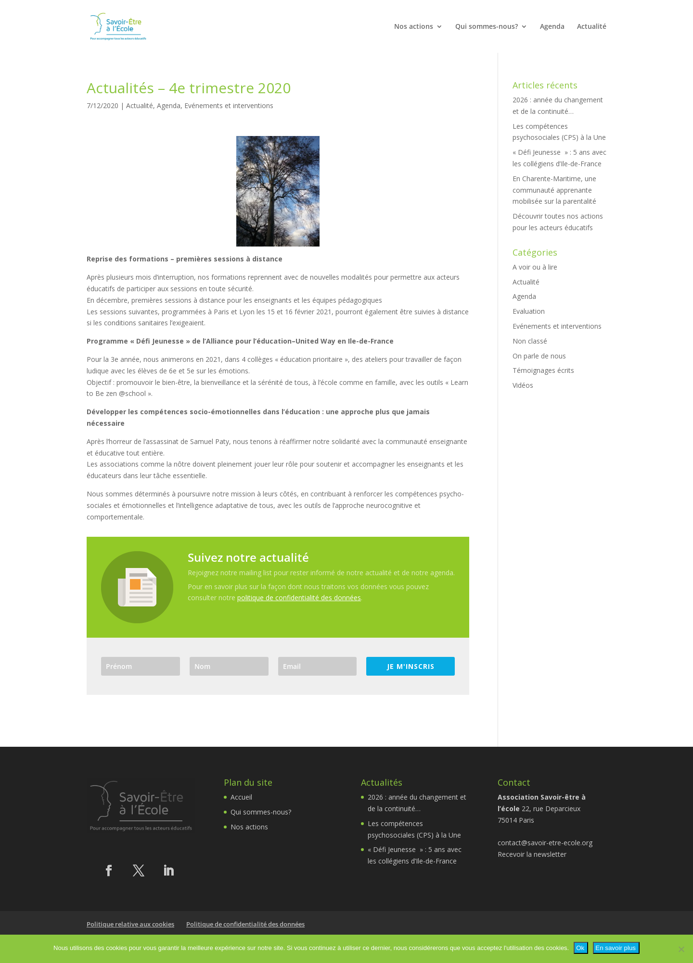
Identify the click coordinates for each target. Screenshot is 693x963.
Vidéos (523, 385)
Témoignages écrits (543, 370)
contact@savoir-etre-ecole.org (545, 842)
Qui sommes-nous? (486, 27)
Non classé (530, 341)
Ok (580, 947)
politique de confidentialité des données (299, 597)
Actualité (591, 27)
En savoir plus (615, 947)
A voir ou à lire (535, 267)
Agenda (552, 27)
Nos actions (413, 27)
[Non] (681, 949)
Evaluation (529, 311)
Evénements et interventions (228, 105)
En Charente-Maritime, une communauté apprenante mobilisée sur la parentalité (554, 190)
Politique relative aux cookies (130, 924)
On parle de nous (539, 355)
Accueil (241, 797)
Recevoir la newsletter (532, 854)
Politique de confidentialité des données (245, 924)
